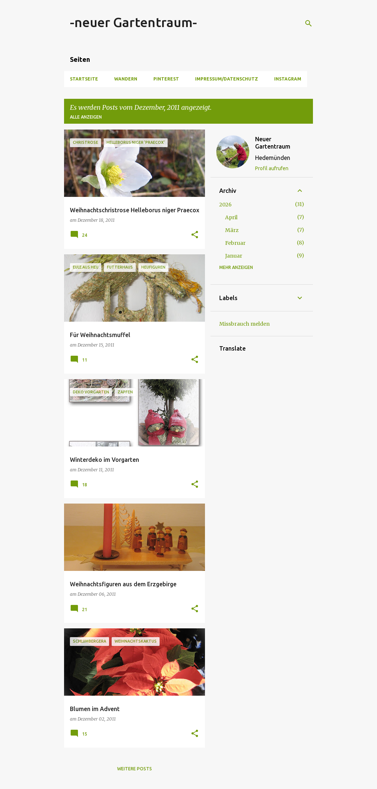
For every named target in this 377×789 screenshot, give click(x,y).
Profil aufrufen (271, 168)
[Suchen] (308, 23)
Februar (235, 243)
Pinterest (166, 78)
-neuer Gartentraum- (133, 22)
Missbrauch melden (244, 324)
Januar (233, 256)
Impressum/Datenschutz (226, 78)
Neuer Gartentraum (272, 143)
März (232, 230)
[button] (194, 235)
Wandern (125, 78)
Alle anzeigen (86, 117)
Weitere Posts (134, 768)
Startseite (84, 78)
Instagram (287, 78)
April (231, 217)
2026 (225, 204)
